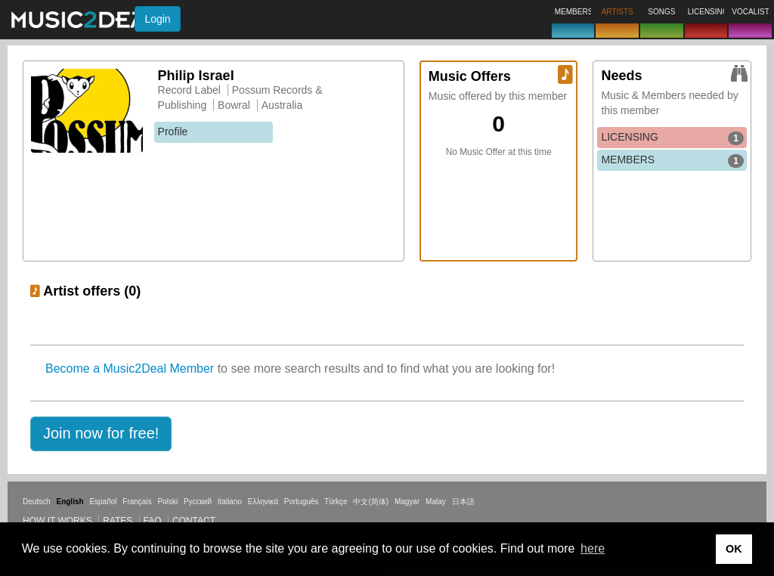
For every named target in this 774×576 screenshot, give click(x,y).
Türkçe (336, 501)
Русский (198, 501)
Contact (193, 521)
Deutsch (37, 501)
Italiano (230, 501)
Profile (173, 131)
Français (136, 501)
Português (301, 501)
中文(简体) (371, 501)
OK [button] (734, 549)
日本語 (463, 501)
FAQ (153, 521)
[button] (101, 434)
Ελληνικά (263, 501)
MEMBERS (672, 160)
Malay (436, 501)
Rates (117, 521)
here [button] (592, 548)
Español (102, 501)
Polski (167, 501)
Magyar (407, 501)
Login (157, 19)
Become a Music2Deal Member (129, 368)
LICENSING (672, 137)
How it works (57, 521)
